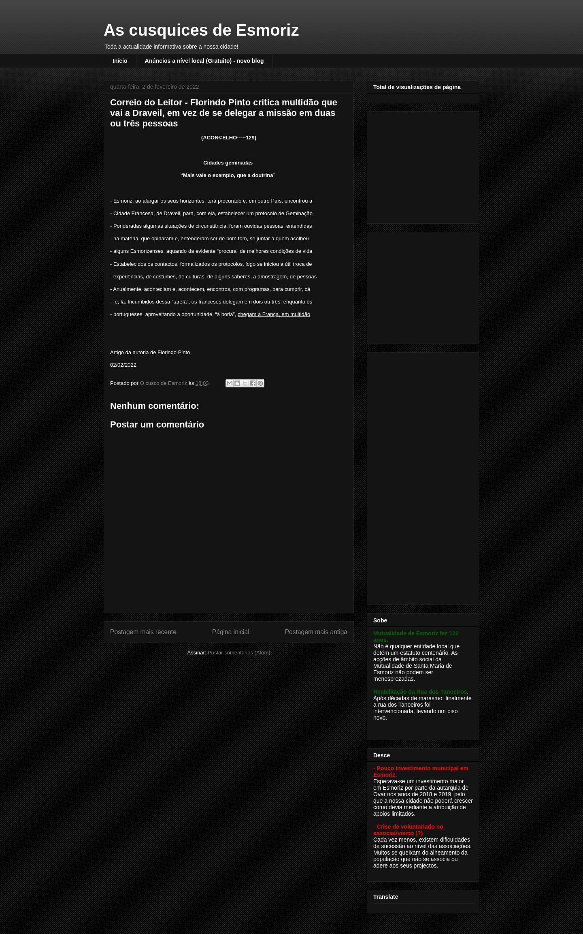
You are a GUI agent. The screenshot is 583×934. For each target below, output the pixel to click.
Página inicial (230, 631)
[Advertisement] (423, 165)
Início (120, 61)
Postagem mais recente (143, 631)
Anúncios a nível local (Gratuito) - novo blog (204, 61)
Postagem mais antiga (316, 631)
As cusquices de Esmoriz (201, 30)
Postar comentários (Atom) (239, 653)
